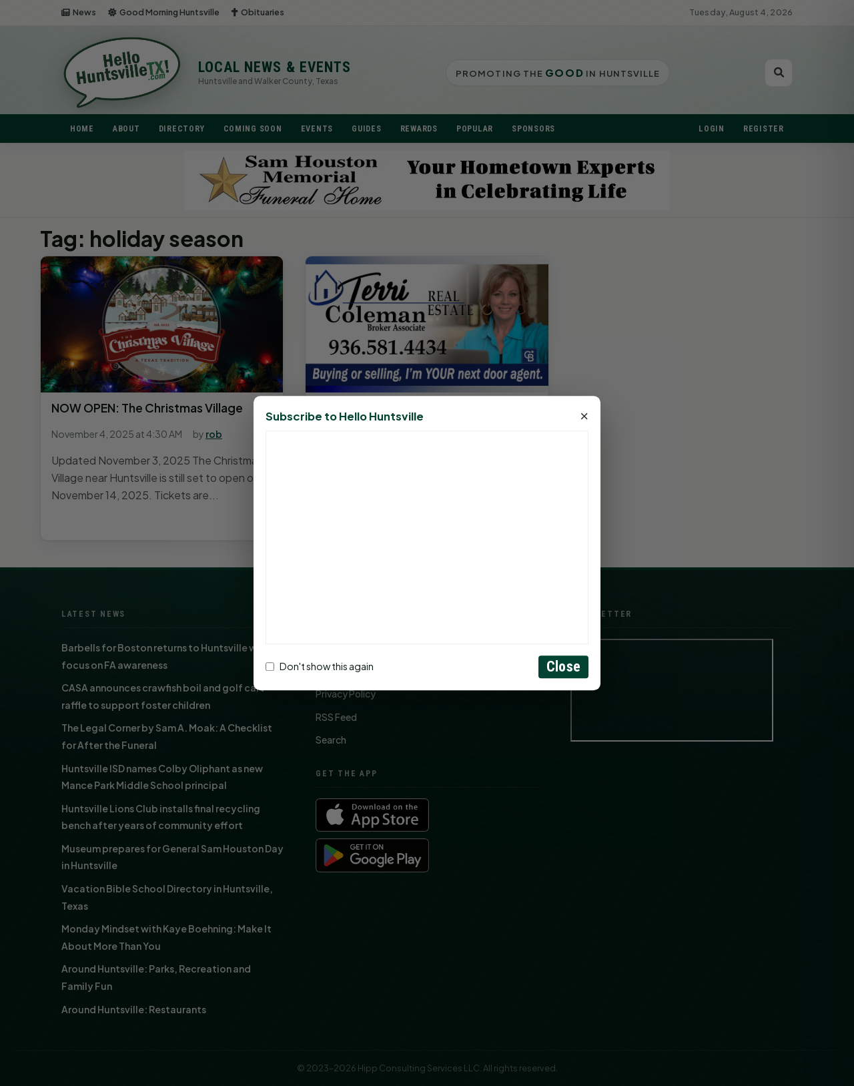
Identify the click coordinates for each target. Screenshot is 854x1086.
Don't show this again (320, 667)
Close (563, 666)
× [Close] (584, 416)
